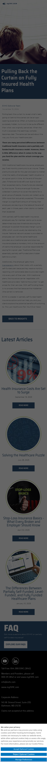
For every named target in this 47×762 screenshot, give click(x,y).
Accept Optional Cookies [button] (24, 749)
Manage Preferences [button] (23, 759)
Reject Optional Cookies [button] (24, 754)
